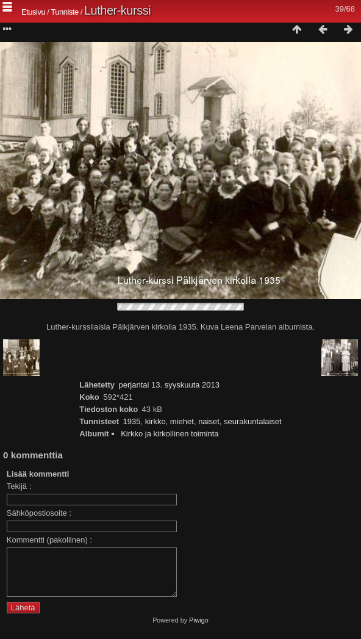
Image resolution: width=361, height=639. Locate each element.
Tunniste (64, 11)
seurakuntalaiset (253, 421)
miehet (182, 421)
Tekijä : (19, 486)
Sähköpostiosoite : (39, 513)
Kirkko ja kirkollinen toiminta (169, 433)
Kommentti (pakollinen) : (49, 539)
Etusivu (33, 11)
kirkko (155, 421)
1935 (132, 421)
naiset (209, 421)
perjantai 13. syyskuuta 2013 (169, 384)
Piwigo (199, 629)
